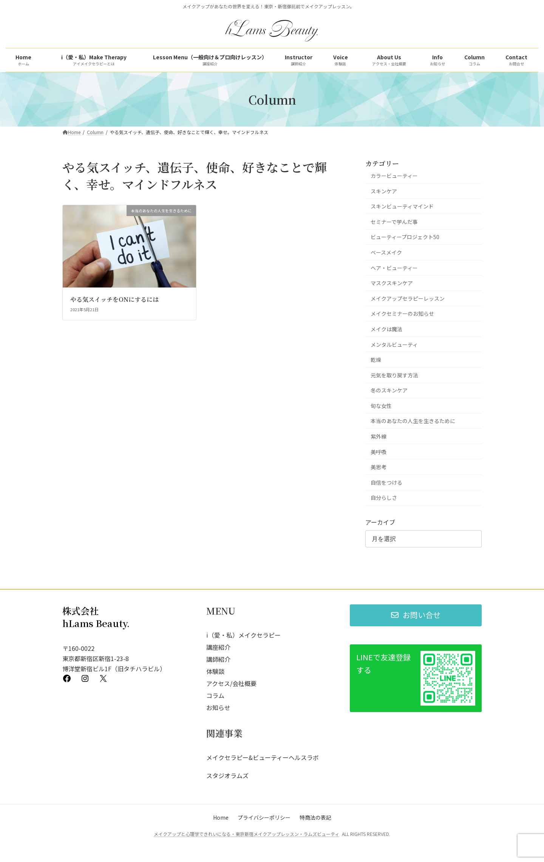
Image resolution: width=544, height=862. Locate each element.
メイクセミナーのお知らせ (402, 313)
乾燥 (376, 359)
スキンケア (384, 191)
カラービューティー (394, 175)
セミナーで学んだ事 (394, 222)
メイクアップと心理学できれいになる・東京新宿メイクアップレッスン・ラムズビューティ (246, 834)
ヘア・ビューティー (394, 268)
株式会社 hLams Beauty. (96, 617)
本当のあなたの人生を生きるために (413, 421)
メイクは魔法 (386, 329)
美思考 (378, 467)
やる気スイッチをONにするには (114, 299)
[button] (416, 615)
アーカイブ (380, 522)
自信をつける (386, 482)
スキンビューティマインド (402, 206)
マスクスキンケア (392, 283)
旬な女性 (381, 405)
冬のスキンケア (389, 390)
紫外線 (378, 436)
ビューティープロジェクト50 (405, 237)
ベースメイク (386, 252)
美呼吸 (378, 452)
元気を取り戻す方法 (394, 375)
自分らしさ (384, 497)
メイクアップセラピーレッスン (408, 298)
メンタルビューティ (394, 344)
